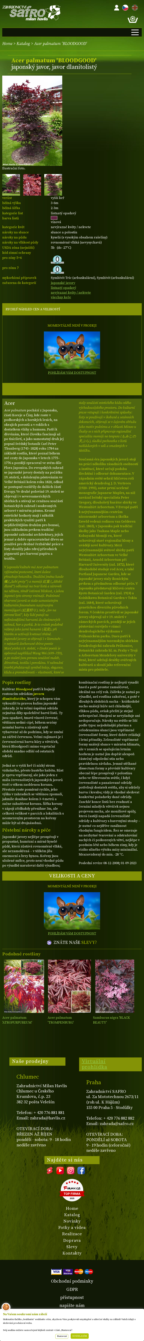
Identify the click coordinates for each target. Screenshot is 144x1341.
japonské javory (63, 283)
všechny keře (61, 297)
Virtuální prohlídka (94, 1064)
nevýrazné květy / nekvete (71, 292)
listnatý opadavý (63, 288)
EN (134, 7)
